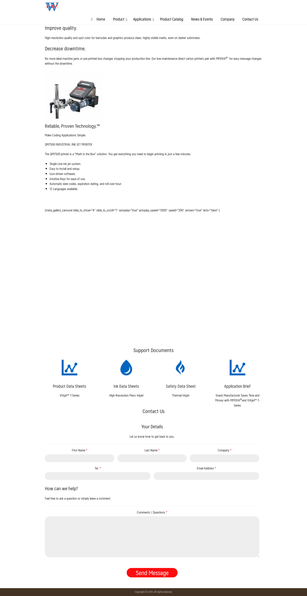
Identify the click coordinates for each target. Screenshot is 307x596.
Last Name (152, 450)
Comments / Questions (152, 512)
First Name (79, 450)
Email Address (206, 468)
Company (224, 450)
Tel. (98, 468)
